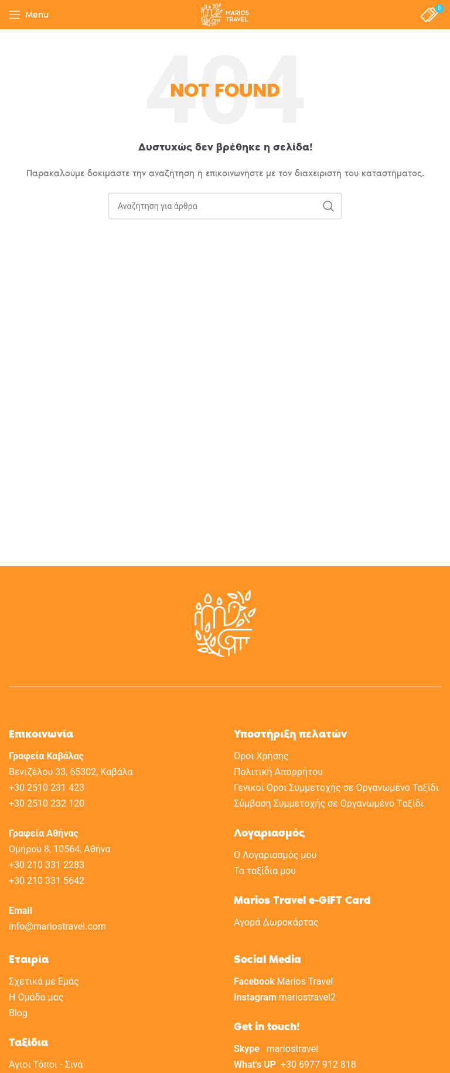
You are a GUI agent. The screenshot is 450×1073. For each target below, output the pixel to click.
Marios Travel (305, 981)
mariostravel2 (307, 997)
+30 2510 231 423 (46, 787)
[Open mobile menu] (28, 14)
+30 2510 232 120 (46, 803)
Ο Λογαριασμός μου (275, 855)
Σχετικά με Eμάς (44, 981)
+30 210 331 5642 (46, 880)
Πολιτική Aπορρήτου (278, 771)
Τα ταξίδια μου (265, 870)
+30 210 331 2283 (46, 864)
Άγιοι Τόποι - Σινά (46, 1064)
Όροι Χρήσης (261, 756)
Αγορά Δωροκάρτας (276, 922)
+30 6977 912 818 (318, 1064)
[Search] (225, 206)
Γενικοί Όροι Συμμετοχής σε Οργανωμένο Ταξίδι (336, 787)
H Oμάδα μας (36, 997)
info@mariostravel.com (57, 926)
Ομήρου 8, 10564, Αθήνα (60, 849)
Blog (18, 1013)
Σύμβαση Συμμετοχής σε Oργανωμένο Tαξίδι (329, 803)
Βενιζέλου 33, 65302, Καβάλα (71, 771)
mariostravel (292, 1048)
